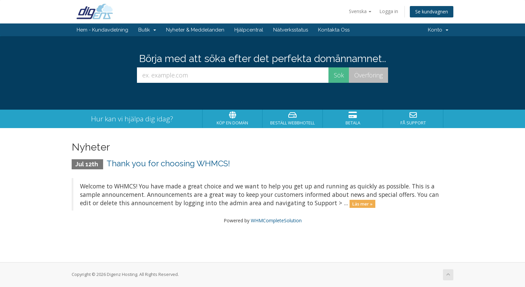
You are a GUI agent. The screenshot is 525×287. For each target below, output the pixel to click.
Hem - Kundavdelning (102, 30)
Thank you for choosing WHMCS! (168, 163)
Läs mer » (362, 203)
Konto (438, 30)
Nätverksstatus (290, 30)
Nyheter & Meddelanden (195, 30)
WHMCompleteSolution (276, 220)
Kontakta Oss (334, 30)
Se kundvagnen (431, 11)
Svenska (360, 11)
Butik (147, 30)
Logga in (388, 11)
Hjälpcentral (248, 30)
